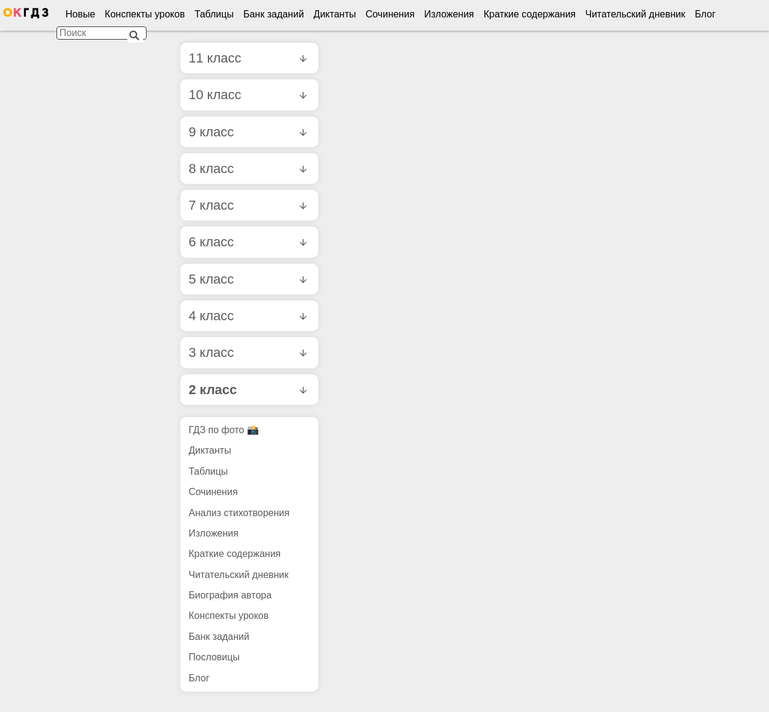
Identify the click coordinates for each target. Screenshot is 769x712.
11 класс (247, 57)
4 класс (247, 315)
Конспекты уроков (144, 14)
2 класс (247, 389)
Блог (705, 14)
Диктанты (335, 14)
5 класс (247, 279)
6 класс (247, 241)
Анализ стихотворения (239, 513)
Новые (80, 14)
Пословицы (214, 657)
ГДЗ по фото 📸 (224, 430)
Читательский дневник (635, 14)
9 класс (247, 131)
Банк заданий (273, 14)
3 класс (247, 352)
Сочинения (390, 14)
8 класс (247, 168)
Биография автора (230, 595)
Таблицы (214, 14)
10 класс (247, 94)
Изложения (449, 14)
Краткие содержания (530, 14)
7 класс (247, 205)
